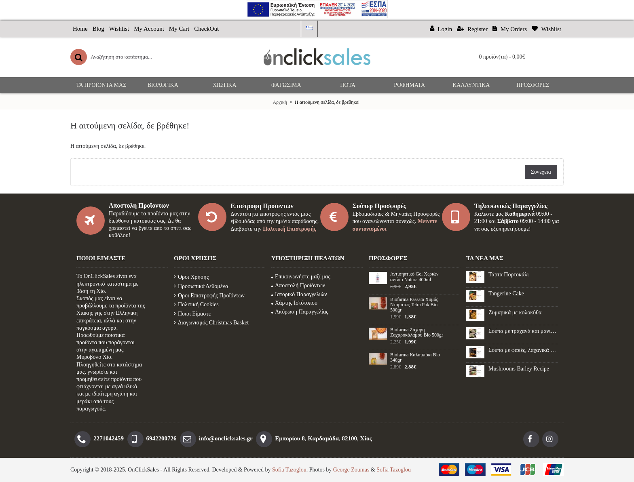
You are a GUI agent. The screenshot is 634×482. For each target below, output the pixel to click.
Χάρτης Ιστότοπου (294, 303)
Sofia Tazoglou (289, 470)
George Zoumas (351, 470)
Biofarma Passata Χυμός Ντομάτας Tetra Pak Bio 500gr (414, 305)
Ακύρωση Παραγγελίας (299, 312)
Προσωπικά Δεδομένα (201, 286)
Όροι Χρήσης (191, 277)
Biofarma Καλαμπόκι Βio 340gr (415, 357)
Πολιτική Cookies (196, 304)
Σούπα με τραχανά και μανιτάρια (523, 331)
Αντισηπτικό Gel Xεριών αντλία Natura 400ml (414, 277)
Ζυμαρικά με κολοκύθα (514, 312)
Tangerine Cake (506, 293)
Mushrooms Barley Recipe (518, 369)
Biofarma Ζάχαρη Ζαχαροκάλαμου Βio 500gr (416, 332)
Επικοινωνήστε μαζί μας (300, 277)
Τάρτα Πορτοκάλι (508, 275)
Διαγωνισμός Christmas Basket (211, 323)
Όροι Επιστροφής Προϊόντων (209, 296)
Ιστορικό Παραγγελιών (299, 294)
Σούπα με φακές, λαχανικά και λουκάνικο (523, 350)
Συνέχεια (541, 172)
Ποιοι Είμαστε (192, 314)
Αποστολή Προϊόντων (298, 285)
